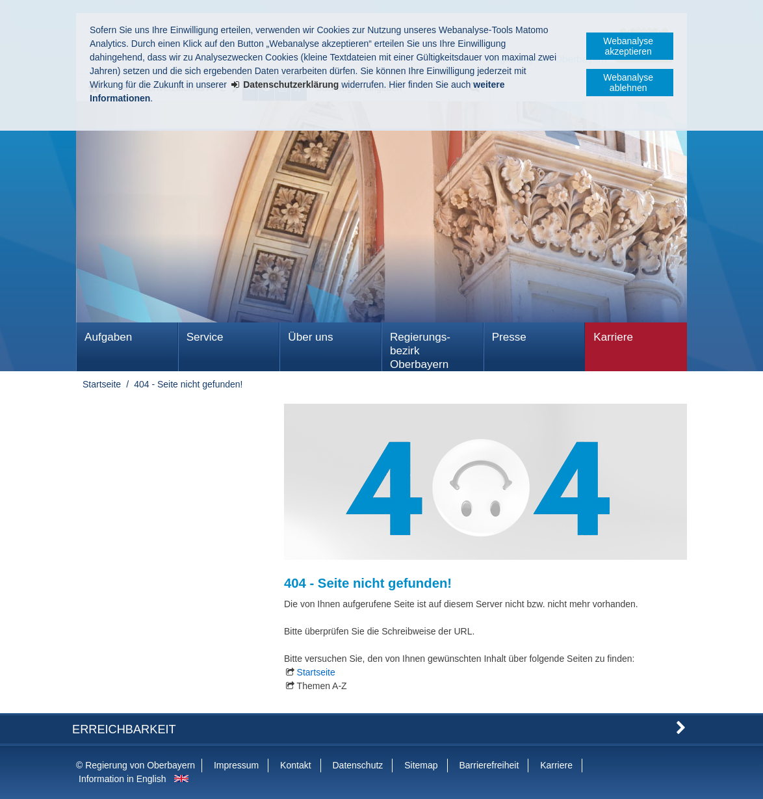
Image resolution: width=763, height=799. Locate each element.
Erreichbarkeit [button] (124, 729)
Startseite (102, 384)
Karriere (613, 337)
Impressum (236, 765)
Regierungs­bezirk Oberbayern (420, 351)
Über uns (310, 337)
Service (205, 337)
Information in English (122, 779)
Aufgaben (108, 337)
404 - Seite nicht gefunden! (188, 384)
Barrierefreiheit (489, 765)
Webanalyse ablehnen (628, 82)
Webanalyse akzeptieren (628, 46)
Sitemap (420, 765)
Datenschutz (357, 765)
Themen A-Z (322, 686)
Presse (509, 337)
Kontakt (295, 765)
